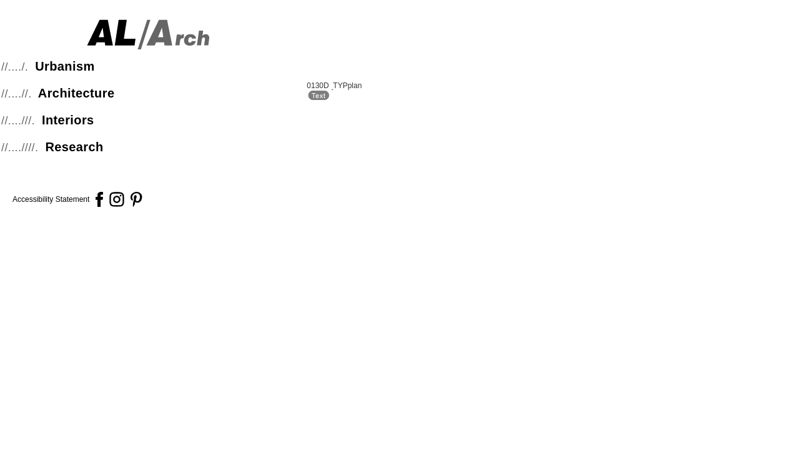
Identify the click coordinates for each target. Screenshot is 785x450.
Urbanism (64, 66)
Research (74, 147)
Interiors (68, 120)
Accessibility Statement (50, 199)
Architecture (76, 93)
